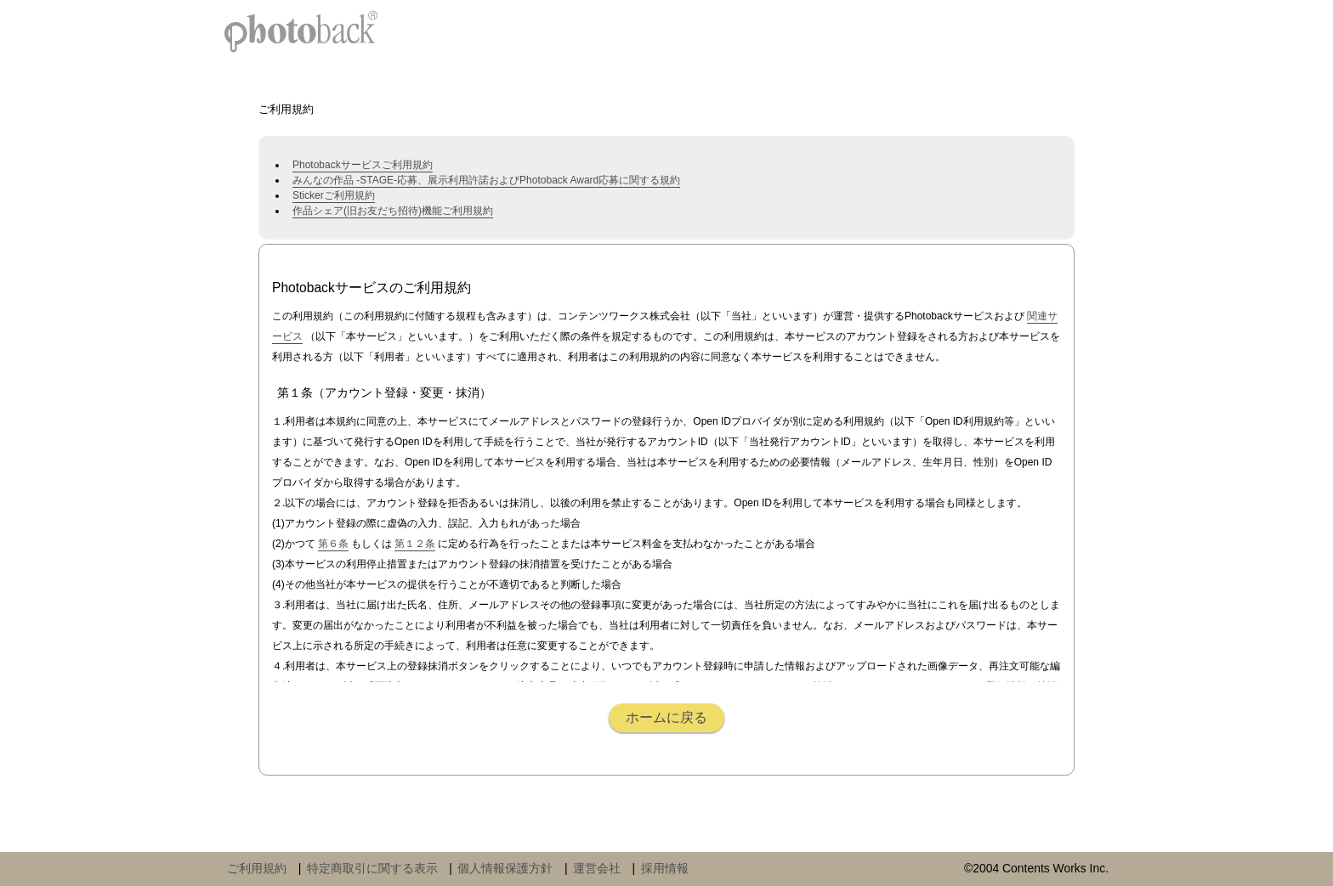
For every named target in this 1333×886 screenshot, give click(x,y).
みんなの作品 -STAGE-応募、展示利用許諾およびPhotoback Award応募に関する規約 (486, 180)
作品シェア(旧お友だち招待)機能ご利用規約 (392, 211)
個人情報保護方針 (505, 868)
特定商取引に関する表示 (372, 868)
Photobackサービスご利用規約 (362, 165)
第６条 (333, 544)
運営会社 (597, 868)
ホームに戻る (666, 717)
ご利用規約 (256, 868)
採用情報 (665, 868)
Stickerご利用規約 (333, 195)
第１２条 (414, 544)
